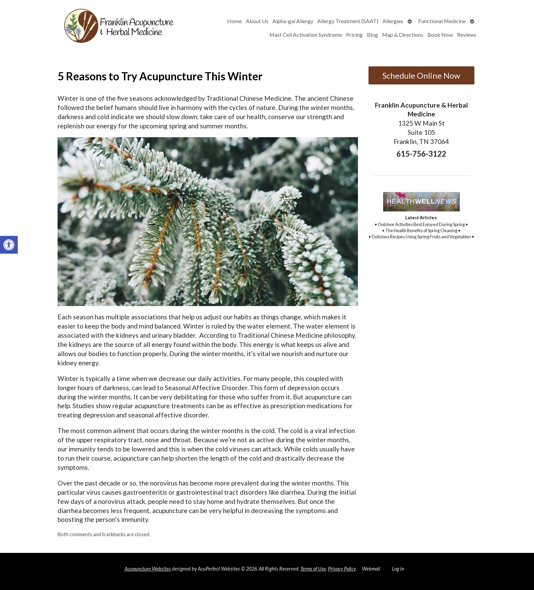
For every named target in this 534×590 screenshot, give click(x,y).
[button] (9, 245)
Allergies (392, 21)
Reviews (466, 34)
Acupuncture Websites (148, 569)
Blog (372, 34)
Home (234, 21)
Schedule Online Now (421, 75)
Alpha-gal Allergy (292, 21)
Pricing (354, 34)
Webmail (371, 569)
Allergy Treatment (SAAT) (347, 21)
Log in (398, 569)
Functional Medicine (442, 21)
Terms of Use (313, 569)
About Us (257, 21)
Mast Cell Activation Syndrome (305, 34)
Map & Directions (402, 34)
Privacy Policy (342, 569)
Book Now (440, 34)
